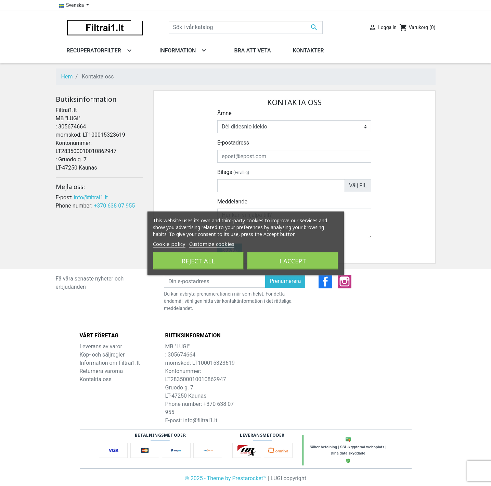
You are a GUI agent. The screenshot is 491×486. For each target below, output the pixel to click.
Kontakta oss (96, 379)
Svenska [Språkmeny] (72, 5)
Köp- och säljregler (102, 354)
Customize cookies (211, 243)
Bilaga (233, 172)
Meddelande (232, 201)
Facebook (325, 281)
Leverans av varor (101, 346)
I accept (292, 261)
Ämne (224, 113)
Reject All (198, 261)
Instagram (344, 281)
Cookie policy (169, 243)
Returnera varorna (101, 371)
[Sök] (246, 27)
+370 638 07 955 (114, 205)
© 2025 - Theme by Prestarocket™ (226, 478)
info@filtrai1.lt (91, 197)
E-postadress (233, 142)
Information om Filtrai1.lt (110, 363)
